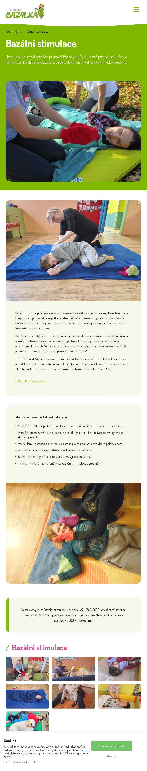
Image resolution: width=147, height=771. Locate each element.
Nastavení (111, 756)
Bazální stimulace (38, 31)
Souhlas (85, 750)
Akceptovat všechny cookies (112, 745)
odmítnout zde (28, 762)
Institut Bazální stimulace (31, 385)
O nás (18, 31)
